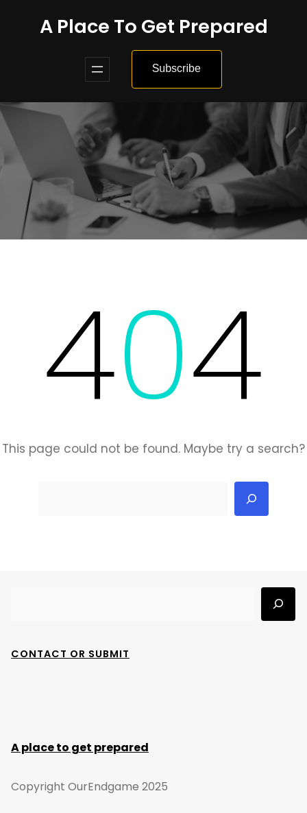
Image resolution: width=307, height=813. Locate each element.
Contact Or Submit (70, 654)
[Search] (251, 499)
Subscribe (176, 68)
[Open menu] (97, 69)
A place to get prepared (154, 26)
